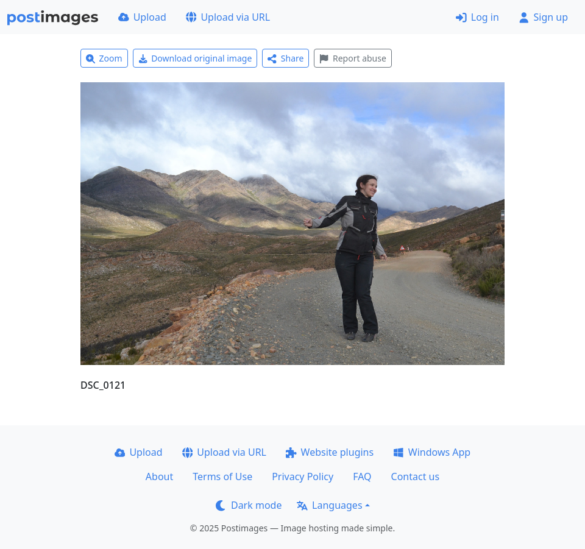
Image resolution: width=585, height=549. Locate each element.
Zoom (104, 58)
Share (285, 58)
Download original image (195, 58)
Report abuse (352, 58)
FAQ (362, 476)
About (159, 476)
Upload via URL (228, 17)
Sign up (543, 17)
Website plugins (330, 452)
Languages (329, 505)
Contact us (415, 476)
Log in (477, 17)
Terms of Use (222, 476)
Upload (142, 17)
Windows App (431, 452)
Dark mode (249, 505)
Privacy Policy (302, 476)
